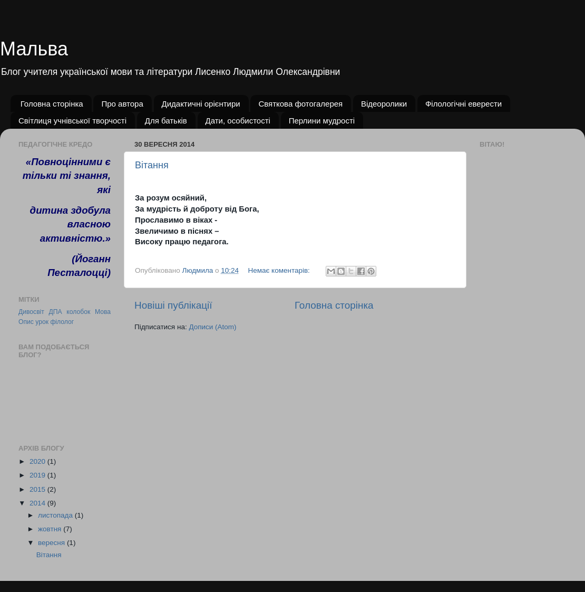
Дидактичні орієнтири (201, 103)
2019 (38, 475)
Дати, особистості (238, 120)
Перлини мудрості (322, 120)
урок (41, 322)
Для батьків (166, 120)
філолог (62, 322)
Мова (103, 312)
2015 (38, 489)
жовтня (50, 529)
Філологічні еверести (463, 103)
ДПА (55, 312)
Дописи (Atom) (212, 327)
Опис (26, 322)
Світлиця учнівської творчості (72, 120)
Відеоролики (384, 103)
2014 (38, 503)
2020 (38, 461)
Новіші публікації (173, 305)
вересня (52, 543)
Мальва (34, 49)
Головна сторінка (52, 103)
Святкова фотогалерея (300, 103)
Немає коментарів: (279, 270)
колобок (78, 312)
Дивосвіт (31, 312)
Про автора (122, 103)
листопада (56, 515)
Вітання (152, 165)
